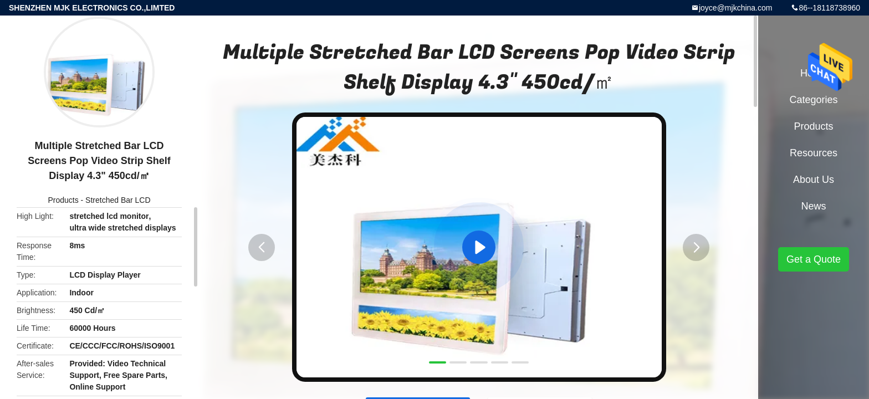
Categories (813, 99)
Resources (813, 152)
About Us (813, 179)
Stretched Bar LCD (118, 200)
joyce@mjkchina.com (735, 7)
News (813, 206)
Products (63, 200)
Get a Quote (813, 259)
